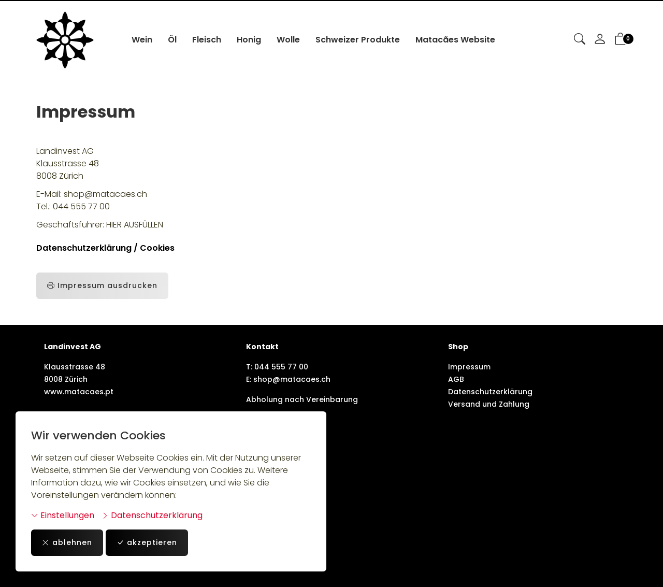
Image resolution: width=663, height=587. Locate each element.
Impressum (469, 367)
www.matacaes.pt (78, 391)
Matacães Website (455, 40)
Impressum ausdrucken (102, 285)
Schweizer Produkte (357, 40)
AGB (456, 379)
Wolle (288, 40)
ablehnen (67, 542)
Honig (249, 40)
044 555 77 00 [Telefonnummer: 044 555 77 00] (281, 367)
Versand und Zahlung (488, 404)
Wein (142, 40)
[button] (579, 40)
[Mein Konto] (600, 40)
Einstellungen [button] (62, 515)
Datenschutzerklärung (152, 515)
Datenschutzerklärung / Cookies (105, 248)
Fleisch (206, 40)
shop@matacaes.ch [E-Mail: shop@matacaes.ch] (291, 379)
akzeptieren (147, 542)
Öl (172, 40)
